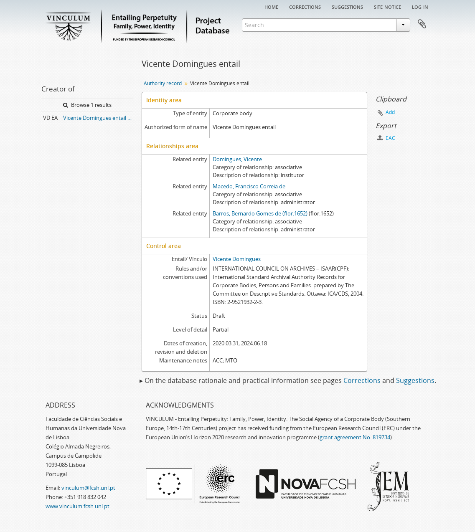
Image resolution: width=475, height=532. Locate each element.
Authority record (163, 83)
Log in (420, 6)
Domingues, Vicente (237, 159)
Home (271, 6)
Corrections (305, 6)
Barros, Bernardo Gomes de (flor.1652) (260, 213)
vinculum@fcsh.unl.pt (88, 487)
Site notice (387, 6)
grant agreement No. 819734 (355, 437)
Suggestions (347, 6)
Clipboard (421, 24)
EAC (386, 138)
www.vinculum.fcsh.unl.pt (77, 506)
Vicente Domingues (237, 259)
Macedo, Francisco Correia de (249, 186)
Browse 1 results (87, 105)
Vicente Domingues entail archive (98, 118)
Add (390, 112)
